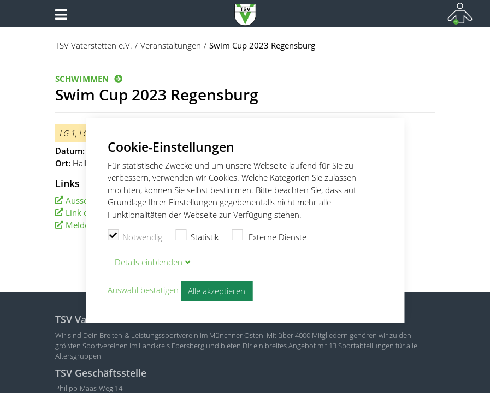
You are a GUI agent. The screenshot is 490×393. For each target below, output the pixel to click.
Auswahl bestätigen (143, 289)
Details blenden (148, 262)
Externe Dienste (269, 235)
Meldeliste (85, 224)
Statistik (197, 235)
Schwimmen (82, 78)
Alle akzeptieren (216, 290)
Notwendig (135, 235)
